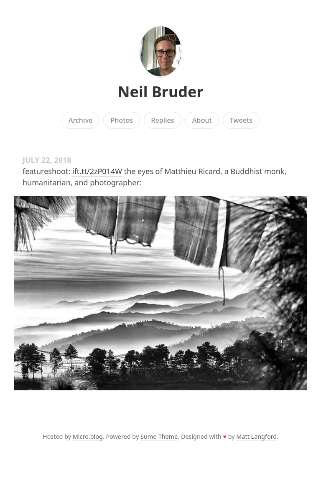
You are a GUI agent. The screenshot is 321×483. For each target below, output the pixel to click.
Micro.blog (88, 436)
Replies (162, 120)
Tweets (241, 120)
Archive (80, 120)
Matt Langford (256, 436)
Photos (121, 120)
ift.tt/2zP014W (97, 171)
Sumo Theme (159, 436)
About (202, 120)
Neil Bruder (160, 91)
